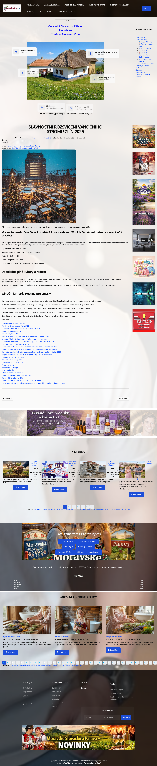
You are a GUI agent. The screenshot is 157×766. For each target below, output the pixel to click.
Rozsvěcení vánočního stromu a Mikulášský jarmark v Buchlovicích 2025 (28, 342)
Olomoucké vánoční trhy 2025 (12, 378)
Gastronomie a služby (143, 68)
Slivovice (139, 70)
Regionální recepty (123, 509)
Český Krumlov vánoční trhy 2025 (14, 323)
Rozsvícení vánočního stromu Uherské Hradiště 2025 (21, 329)
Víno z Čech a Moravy (9, 365)
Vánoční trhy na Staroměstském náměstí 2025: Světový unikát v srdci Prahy (29, 349)
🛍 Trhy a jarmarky (146, 48)
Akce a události (141, 40)
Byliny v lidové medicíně (114, 637)
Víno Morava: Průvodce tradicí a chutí (60, 509)
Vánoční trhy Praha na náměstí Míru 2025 (17, 375)
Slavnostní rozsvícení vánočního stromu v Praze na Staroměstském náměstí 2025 (31, 352)
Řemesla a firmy (141, 72)
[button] (34, 5)
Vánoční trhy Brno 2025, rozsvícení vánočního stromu (21, 381)
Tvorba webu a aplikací (92, 763)
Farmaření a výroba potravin (91, 509)
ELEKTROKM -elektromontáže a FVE (25, 148)
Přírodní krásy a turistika (145, 64)
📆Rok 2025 (143, 51)
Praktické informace (143, 74)
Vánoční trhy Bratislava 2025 (12, 331)
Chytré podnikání (8, 370)
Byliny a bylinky (14, 665)
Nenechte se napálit (40, 509)
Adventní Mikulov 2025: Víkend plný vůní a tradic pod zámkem (24, 339)
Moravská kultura (145, 55)
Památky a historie (142, 66)
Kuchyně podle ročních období (30, 665)
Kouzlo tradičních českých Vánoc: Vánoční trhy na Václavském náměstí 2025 (29, 347)
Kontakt (138, 77)
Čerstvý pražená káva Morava (12, 362)
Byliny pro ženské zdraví (11, 637)
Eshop (146, 8)
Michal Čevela (68, 763)
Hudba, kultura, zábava (109, 509)
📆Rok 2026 (143, 53)
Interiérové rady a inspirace (12, 360)
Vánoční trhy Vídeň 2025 (10, 334)
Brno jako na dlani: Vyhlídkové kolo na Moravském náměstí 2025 (25, 336)
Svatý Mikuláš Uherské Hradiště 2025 (15, 344)
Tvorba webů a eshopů (10, 368)
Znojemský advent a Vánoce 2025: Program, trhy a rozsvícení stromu (27, 355)
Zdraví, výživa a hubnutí (74, 665)
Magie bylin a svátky (62, 637)
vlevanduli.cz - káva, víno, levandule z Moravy (23, 146)
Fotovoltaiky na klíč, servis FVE (13, 373)
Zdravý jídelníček (46, 665)
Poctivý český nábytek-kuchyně (13, 357)
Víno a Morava (141, 38)
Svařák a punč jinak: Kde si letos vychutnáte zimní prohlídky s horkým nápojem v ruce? (33, 383)
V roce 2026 (77, 509)
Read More (21, 487)
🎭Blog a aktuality (145, 42)
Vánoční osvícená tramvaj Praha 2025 (15, 326)
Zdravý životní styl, (59, 665)
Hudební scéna (144, 57)
